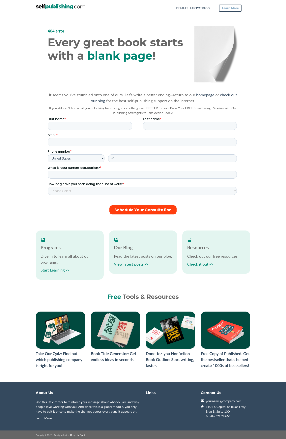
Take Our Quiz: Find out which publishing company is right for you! (59, 359)
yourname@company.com (224, 401)
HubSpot (80, 435)
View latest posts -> (131, 264)
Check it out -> (200, 264)
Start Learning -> (55, 270)
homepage (205, 94)
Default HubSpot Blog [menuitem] (193, 8)
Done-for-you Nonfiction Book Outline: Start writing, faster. (170, 359)
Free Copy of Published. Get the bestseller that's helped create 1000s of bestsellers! (225, 359)
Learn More (44, 418)
